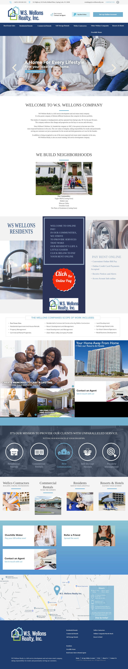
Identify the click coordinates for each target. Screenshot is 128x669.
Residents (80, 483)
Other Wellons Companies (100, 26)
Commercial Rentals (44, 26)
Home (77, 658)
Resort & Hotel (97, 637)
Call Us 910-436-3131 (20, 2)
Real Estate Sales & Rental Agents (76, 653)
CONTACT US (110, 2)
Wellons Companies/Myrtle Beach (103, 633)
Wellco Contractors (80, 26)
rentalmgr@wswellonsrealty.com (94, 2)
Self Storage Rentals (62, 26)
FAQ (98, 658)
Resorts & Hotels (118, 26)
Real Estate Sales (9, 26)
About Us (105, 658)
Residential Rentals (26, 26)
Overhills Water (96, 32)
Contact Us (113, 658)
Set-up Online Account (88, 658)
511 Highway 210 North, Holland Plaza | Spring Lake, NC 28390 (51, 2)
